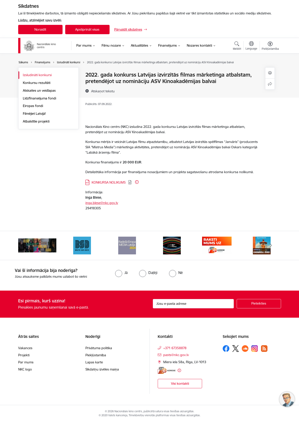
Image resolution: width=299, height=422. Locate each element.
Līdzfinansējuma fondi (39, 98)
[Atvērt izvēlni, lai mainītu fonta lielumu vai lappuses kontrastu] (270, 46)
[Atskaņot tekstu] (103, 91)
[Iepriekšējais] (28, 246)
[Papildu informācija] (137, 182)
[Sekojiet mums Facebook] (226, 348)
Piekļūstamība (95, 355)
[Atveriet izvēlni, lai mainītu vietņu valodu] (251, 46)
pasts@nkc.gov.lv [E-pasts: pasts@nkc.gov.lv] (176, 355)
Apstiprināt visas (87, 29)
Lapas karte (94, 362)
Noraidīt (40, 29)
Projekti (24, 355)
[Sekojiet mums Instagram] (254, 348)
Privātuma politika (98, 348)
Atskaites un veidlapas (39, 90)
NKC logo (25, 369)
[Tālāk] (270, 246)
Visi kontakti (180, 383)
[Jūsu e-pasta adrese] (193, 303)
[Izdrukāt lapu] (270, 72)
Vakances (25, 348)
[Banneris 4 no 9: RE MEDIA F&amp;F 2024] (127, 245)
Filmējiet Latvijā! (34, 113)
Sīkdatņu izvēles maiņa (102, 369)
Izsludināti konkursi (37, 75)
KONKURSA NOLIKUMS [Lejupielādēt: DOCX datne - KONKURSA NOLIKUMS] (109, 182)
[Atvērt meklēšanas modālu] (237, 46)
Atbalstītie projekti (36, 121)
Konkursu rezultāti (36, 83)
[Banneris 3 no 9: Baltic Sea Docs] (82, 245)
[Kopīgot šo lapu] (270, 84)
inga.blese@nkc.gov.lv (101, 203)
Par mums (25, 362)
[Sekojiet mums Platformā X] (235, 348)
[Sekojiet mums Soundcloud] (245, 348)
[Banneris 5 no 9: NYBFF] (172, 245)
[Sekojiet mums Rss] (264, 348)
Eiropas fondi (33, 106)
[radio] (121, 272)
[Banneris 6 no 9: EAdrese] (217, 245)
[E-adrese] (166, 370)
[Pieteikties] (259, 303)
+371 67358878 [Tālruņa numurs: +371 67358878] (175, 348)
